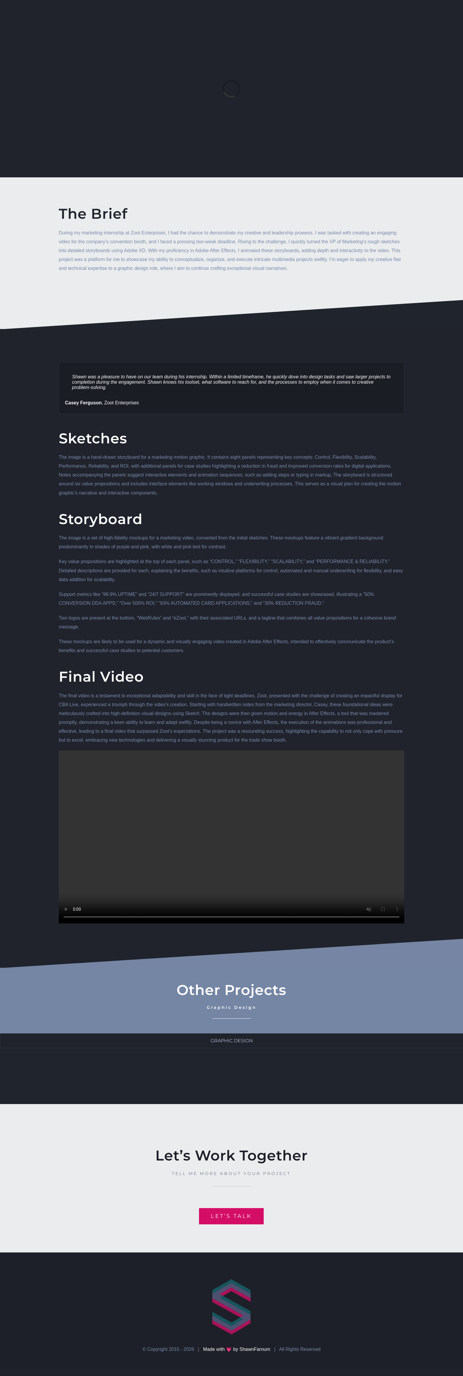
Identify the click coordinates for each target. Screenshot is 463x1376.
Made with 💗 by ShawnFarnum (236, 1349)
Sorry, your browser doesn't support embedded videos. (231, 837)
